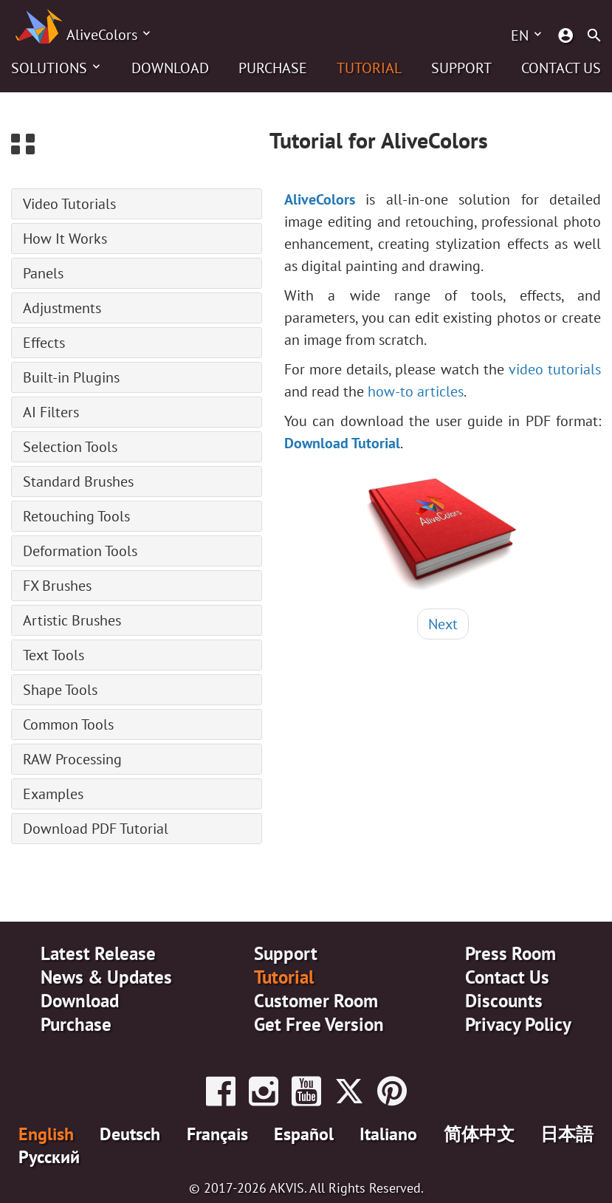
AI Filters (51, 412)
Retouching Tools (76, 516)
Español (304, 1134)
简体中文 (479, 1134)
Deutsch (130, 1134)
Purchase (272, 68)
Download (170, 68)
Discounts (504, 1000)
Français (217, 1134)
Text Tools (53, 655)
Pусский (49, 1156)
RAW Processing (72, 759)
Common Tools (68, 724)
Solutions (49, 68)
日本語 (567, 1134)
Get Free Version (319, 1024)
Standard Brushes (78, 481)
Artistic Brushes (72, 620)
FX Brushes (57, 585)
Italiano (388, 1134)
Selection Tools (70, 446)
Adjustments (62, 308)
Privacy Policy (518, 1024)
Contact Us (561, 68)
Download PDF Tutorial (95, 828)
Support (461, 68)
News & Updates (106, 977)
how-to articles (416, 391)
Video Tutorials (69, 203)
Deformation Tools (80, 551)
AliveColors (101, 34)
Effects (44, 342)
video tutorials (555, 369)
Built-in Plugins (71, 377)
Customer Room (316, 1000)
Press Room (510, 953)
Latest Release (98, 953)
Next (443, 624)
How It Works (65, 238)
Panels (43, 273)
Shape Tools (60, 689)
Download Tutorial (342, 443)
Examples (53, 793)
